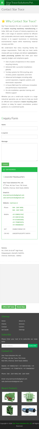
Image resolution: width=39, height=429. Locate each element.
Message (5, 141)
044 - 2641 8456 (17, 207)
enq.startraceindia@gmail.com (13, 195)
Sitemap (22, 330)
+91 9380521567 (12, 366)
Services (22, 324)
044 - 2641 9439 (17, 210)
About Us (22, 321)
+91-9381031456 (18, 217)
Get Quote (5, 330)
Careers (21, 327)
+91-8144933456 (18, 220)
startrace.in (14, 203)
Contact (4, 327)
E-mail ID (5, 133)
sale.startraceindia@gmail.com (13, 198)
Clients (4, 324)
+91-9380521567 (18, 214)
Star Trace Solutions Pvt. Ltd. (19, 3)
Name (4, 125)
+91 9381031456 (24, 366)
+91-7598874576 (18, 222)
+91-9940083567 (18, 225)
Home (4, 321)
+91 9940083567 (28, 368)
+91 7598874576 (16, 368)
